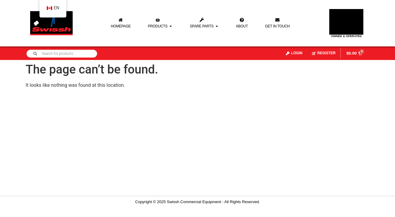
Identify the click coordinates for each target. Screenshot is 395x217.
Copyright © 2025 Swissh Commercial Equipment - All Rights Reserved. (197, 202)
